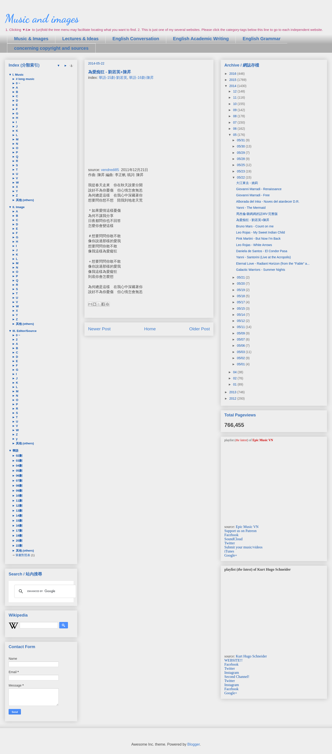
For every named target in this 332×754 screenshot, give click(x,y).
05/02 (241, 358)
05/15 (241, 308)
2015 (233, 80)
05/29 (241, 152)
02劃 (18, 455)
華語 (15, 450)
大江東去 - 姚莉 (247, 183)
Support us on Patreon (240, 531)
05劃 (18, 470)
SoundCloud (233, 539)
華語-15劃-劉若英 (113, 78)
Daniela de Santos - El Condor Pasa (261, 251)
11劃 (18, 500)
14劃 (18, 515)
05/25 (241, 165)
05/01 (241, 364)
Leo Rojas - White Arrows (254, 245)
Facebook (231, 535)
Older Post (199, 328)
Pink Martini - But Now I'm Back (258, 238)
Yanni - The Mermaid (250, 207)
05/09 (241, 333)
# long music (24, 79)
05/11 (241, 327)
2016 (233, 73)
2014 (233, 86)
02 (235, 378)
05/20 (241, 283)
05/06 (241, 345)
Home (150, 328)
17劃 (18, 530)
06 (235, 128)
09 (235, 110)
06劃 (18, 475)
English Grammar (261, 38)
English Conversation (135, 38)
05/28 (241, 159)
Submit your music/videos (243, 547)
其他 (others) (24, 200)
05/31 (241, 140)
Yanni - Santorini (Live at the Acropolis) (263, 257)
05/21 (241, 277)
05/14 (241, 314)
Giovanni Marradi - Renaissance (259, 189)
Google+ (230, 555)
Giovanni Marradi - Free (253, 195)
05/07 (241, 339)
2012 (233, 398)
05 (235, 135)
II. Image (18, 207)
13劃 (18, 510)
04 (235, 372)
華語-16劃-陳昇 (141, 78)
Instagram (231, 672)
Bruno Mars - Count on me (255, 226)
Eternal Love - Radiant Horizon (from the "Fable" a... (273, 263)
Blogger (193, 744)
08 (235, 116)
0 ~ (17, 83)
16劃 (18, 525)
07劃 (18, 480)
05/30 (241, 146)
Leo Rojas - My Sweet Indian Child (260, 232)
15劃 (18, 520)
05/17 (241, 302)
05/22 (241, 177)
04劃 (18, 465)
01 (235, 384)
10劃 (18, 495)
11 (235, 97)
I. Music (18, 74)
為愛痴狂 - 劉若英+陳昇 (253, 220)
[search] (44, 591)
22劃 (18, 545)
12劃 (18, 505)
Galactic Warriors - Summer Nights (260, 269)
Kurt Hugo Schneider (251, 656)
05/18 (241, 296)
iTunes (229, 551)
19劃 (18, 535)
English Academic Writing (201, 38)
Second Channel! (236, 677)
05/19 (241, 290)
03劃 (18, 460)
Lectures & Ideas (80, 38)
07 (235, 122)
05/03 (241, 352)
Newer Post (99, 328)
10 (235, 104)
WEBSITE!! (233, 660)
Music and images (42, 18)
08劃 (18, 485)
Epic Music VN (247, 527)
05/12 (241, 321)
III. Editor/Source (24, 331)
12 (235, 91)
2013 (233, 392)
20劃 (18, 540)
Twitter (229, 543)
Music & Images (31, 38)
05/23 (241, 171)
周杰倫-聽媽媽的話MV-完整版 (257, 214)
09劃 (18, 490)
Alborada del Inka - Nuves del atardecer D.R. (268, 201)
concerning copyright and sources (51, 48)
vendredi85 (110, 170)
